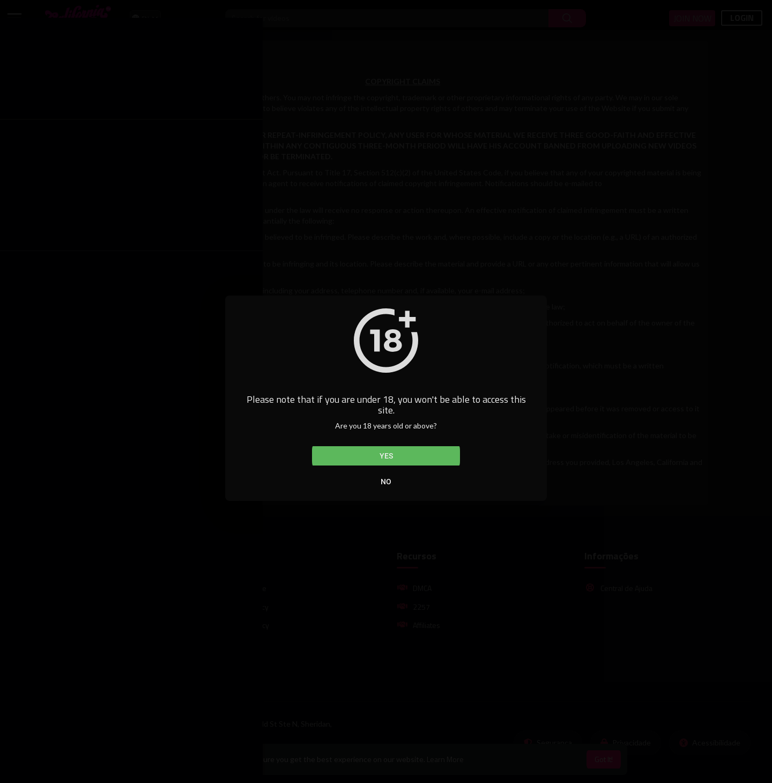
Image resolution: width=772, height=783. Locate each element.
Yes (386, 456)
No (386, 481)
